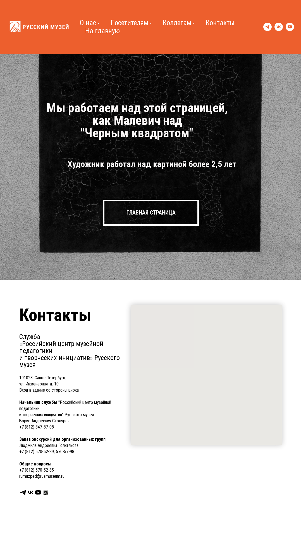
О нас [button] (88, 23)
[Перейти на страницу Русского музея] (45, 492)
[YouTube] (290, 27)
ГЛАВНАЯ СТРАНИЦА (151, 212)
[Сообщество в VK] (30, 492)
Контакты (220, 23)
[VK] (278, 27)
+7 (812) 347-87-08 (36, 427)
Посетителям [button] (129, 23)
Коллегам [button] (177, 23)
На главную (102, 31)
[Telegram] (267, 27)
